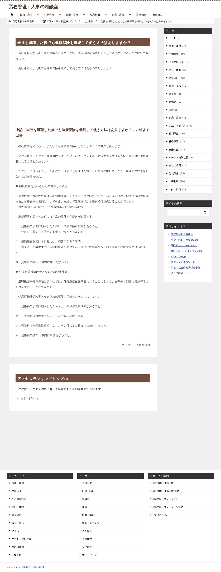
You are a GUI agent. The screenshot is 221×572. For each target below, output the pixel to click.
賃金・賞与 (72, 14)
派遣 (171, 109)
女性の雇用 (175, 165)
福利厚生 (174, 133)
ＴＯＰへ (174, 38)
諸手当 (172, 93)
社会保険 (141, 14)
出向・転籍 (175, 189)
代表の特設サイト (180, 273)
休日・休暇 (175, 69)
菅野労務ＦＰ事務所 (182, 234)
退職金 (172, 101)
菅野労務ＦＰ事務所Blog (184, 239)
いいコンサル (178, 256)
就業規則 (95, 14)
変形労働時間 (176, 62)
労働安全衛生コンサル (183, 262)
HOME (59, 21)
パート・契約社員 (178, 157)
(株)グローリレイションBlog (186, 250)
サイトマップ (89, 554)
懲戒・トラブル (177, 125)
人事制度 (174, 181)
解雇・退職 (118, 14)
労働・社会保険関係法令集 (185, 267)
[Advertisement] (83, 99)
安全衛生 (157, 14)
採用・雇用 (26, 14)
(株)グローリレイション (184, 245)
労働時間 (49, 14)
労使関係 (174, 173)
